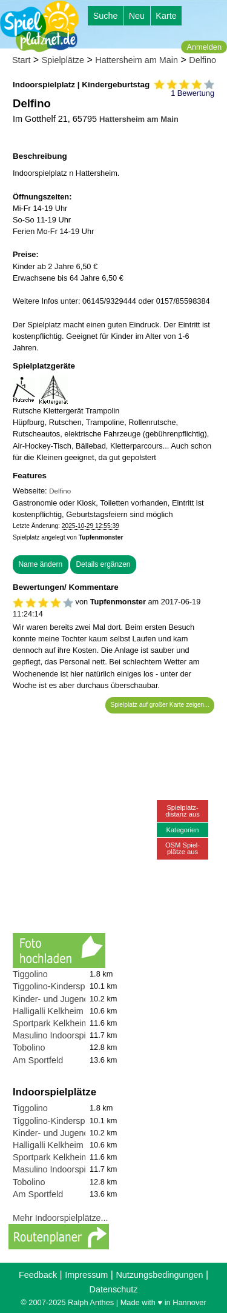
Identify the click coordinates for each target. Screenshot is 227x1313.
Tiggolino (30, 974)
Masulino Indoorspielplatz (62, 1035)
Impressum (86, 1275)
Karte (166, 16)
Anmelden (204, 47)
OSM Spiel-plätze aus (182, 848)
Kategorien (182, 830)
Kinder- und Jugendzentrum (66, 999)
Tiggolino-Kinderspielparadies (70, 986)
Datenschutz (114, 1289)
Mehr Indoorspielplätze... (60, 1218)
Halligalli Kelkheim (48, 1011)
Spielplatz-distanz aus (182, 811)
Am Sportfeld (38, 1060)
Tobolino (29, 1047)
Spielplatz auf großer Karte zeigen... (160, 704)
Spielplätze (63, 60)
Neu (137, 16)
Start (21, 60)
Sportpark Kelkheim (51, 1023)
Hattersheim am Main (136, 60)
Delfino (202, 60)
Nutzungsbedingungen (159, 1275)
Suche (105, 16)
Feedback (38, 1275)
